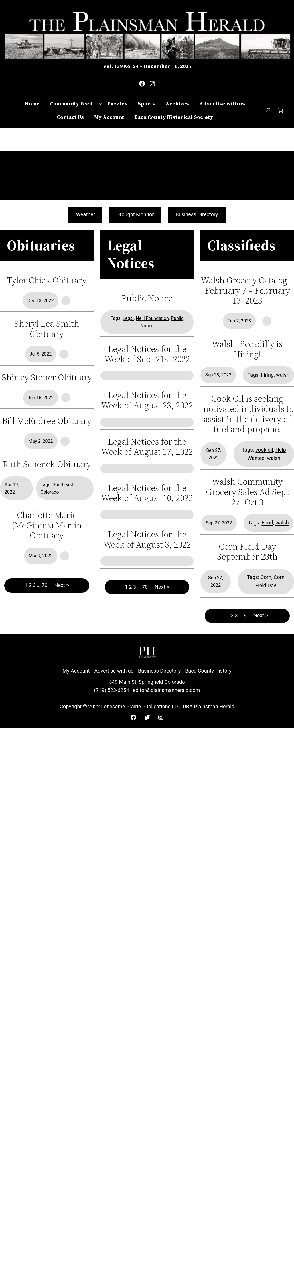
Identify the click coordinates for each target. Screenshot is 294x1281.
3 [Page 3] (34, 585)
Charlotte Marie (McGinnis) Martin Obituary (47, 525)
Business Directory (196, 214)
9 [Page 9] (245, 615)
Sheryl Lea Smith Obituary (46, 329)
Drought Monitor (135, 214)
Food (267, 523)
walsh (282, 375)
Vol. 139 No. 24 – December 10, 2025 (147, 66)
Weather (85, 214)
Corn (266, 577)
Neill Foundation (152, 318)
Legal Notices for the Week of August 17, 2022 (147, 447)
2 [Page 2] (30, 585)
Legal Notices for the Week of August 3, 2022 (147, 539)
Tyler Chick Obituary (46, 280)
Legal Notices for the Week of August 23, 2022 (147, 400)
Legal (128, 318)
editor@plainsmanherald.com (166, 690)
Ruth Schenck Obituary (47, 464)
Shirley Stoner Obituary (47, 377)
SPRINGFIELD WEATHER (147, 175)
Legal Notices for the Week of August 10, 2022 (147, 493)
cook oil (264, 450)
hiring (267, 375)
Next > (61, 585)
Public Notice (147, 298)
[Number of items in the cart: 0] (280, 110)
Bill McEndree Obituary (46, 421)
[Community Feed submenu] (100, 103)
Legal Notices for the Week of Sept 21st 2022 (147, 354)
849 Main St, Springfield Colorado (147, 682)
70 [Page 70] (44, 585)
